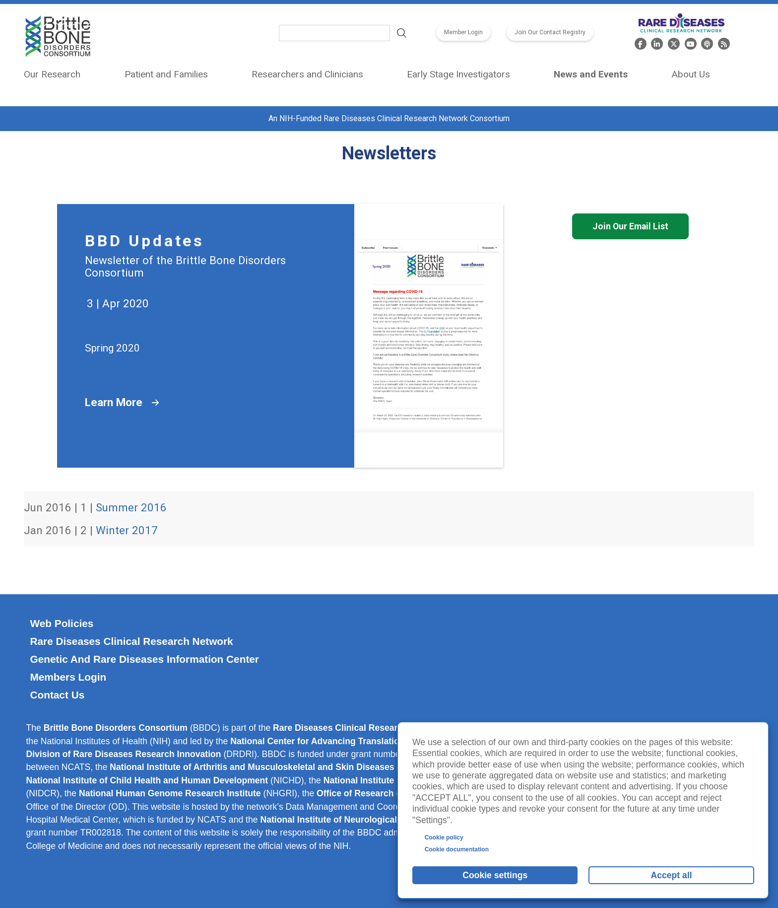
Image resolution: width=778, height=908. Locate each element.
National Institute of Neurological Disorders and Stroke (374, 820)
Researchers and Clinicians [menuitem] (307, 74)
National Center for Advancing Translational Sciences (341, 741)
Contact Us (57, 694)
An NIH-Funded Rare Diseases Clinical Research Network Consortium (389, 118)
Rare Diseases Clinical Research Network (131, 641)
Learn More (113, 402)
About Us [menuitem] (690, 74)
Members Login (68, 677)
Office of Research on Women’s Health (397, 793)
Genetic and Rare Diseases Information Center (144, 659)
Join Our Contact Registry (550, 32)
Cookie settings (494, 875)
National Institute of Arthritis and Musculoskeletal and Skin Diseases (252, 767)
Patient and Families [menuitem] (166, 74)
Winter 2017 (127, 530)
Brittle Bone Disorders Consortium (116, 728)
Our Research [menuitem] (52, 74)
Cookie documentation (457, 849)
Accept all (671, 875)
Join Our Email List (630, 226)
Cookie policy (444, 837)
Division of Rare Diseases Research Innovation (123, 754)
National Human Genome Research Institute (170, 793)
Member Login (463, 32)
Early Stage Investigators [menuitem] (458, 74)
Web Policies (61, 623)
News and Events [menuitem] (591, 74)
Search (402, 33)
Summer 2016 (131, 507)
